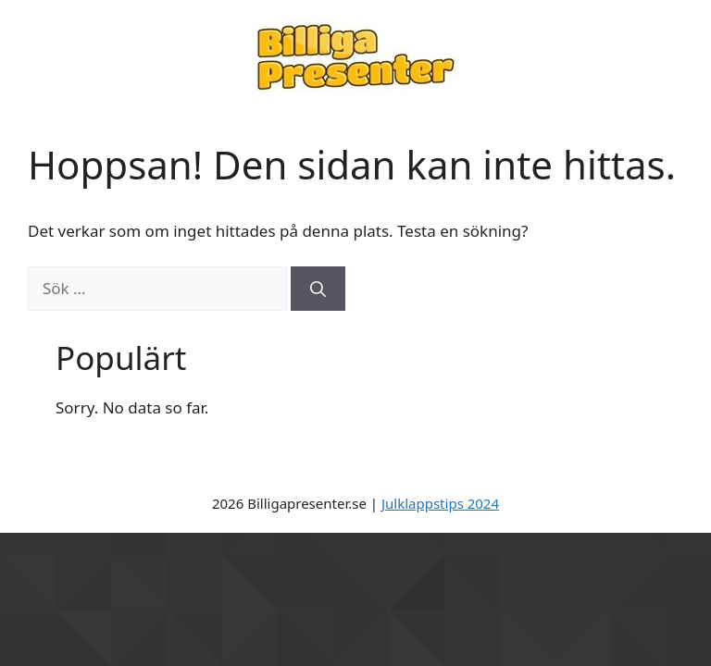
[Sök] (318, 288)
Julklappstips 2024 (440, 503)
